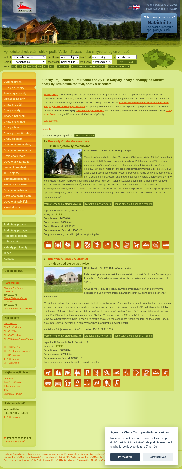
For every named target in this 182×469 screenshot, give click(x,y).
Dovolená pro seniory (17, 150)
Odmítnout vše (158, 456)
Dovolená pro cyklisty (17, 144)
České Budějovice (13, 382)
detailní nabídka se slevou (18, 308)
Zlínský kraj (51, 94)
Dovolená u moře (14, 155)
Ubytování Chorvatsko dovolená (43, 457)
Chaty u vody (12, 110)
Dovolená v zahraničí (17, 161)
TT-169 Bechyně (12, 417)
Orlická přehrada (12, 386)
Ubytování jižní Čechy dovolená (71, 457)
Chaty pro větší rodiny (18, 133)
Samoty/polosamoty (16, 178)
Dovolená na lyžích (16, 201)
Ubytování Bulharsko (21, 457)
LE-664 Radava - (12, 355)
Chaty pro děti (13, 104)
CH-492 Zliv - (10, 331)
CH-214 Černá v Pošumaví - (18, 351)
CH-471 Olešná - (12, 327)
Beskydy (46, 129)
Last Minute (12, 283)
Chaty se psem (13, 138)
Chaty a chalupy (14, 87)
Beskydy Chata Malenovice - (68, 141)
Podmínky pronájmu (16, 230)
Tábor (7, 390)
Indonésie (37, 454)
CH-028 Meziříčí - (13, 347)
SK (51, 66)
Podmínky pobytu (15, 224)
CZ (19, 66)
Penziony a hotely (15, 93)
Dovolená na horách (16, 190)
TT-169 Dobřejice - (13, 359)
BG (14, 66)
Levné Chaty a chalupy (90, 110)
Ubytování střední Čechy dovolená (35, 460)
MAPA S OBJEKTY (118, 66)
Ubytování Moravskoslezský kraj (98, 457)
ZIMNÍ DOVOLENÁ (15, 184)
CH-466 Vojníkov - (13, 335)
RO (46, 66)
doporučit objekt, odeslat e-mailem (133, 204)
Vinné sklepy (12, 207)
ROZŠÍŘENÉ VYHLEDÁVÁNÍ (88, 66)
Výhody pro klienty (15, 247)
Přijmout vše (125, 456)
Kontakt (9, 258)
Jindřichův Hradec (13, 394)
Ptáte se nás (11, 241)
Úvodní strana (12, 81)
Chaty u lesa (11, 127)
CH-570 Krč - (10, 323)
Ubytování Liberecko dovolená (92, 454)
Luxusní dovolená (15, 167)
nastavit (167, 442)
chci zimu (63, 66)
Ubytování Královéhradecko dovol (18, 454)
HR (29, 66)
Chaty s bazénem (14, 116)
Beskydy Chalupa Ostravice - (69, 258)
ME (40, 66)
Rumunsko (46, 454)
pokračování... (51, 120)
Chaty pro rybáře (14, 121)
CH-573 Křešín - (12, 363)
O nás (7, 252)
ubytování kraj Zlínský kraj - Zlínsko (93, 460)
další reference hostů (14, 441)
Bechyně (8, 378)
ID (34, 66)
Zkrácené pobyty (14, 98)
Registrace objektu (15, 235)
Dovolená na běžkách (17, 195)
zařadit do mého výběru (98, 204)
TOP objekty (11, 173)
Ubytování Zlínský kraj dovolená (64, 460)
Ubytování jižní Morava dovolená (65, 454)
